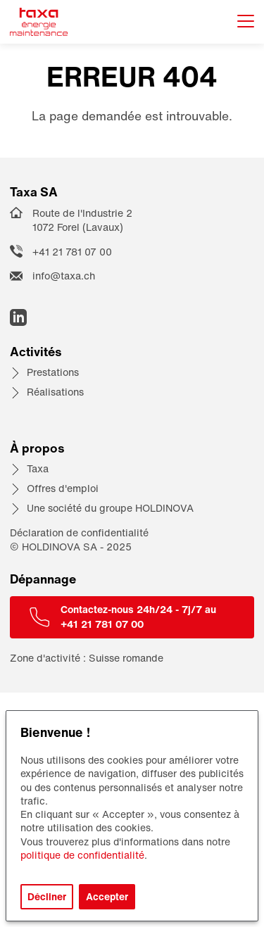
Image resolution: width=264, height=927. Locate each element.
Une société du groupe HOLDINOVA (110, 507)
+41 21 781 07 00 (72, 251)
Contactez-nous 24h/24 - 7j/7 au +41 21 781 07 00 (138, 616)
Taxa (38, 468)
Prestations (53, 372)
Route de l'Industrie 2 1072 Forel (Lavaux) (82, 220)
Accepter (107, 896)
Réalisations (55, 391)
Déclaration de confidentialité (79, 532)
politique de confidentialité (82, 854)
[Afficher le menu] (245, 22)
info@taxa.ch (63, 275)
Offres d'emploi (63, 488)
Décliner (46, 896)
